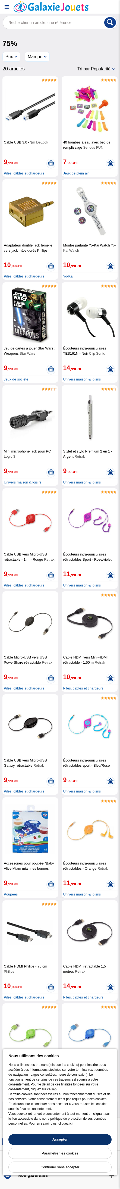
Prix (9, 56)
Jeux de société (16, 379)
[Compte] (99, 7)
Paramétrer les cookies (60, 1153)
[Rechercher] (110, 22)
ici (71, 1123)
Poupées (11, 894)
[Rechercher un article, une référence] (60, 22)
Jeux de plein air (76, 173)
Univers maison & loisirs (82, 379)
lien (54, 1089)
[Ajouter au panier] (50, 163)
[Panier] (113, 7)
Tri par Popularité (93, 69)
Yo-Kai (68, 276)
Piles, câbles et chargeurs (24, 173)
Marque (35, 56)
